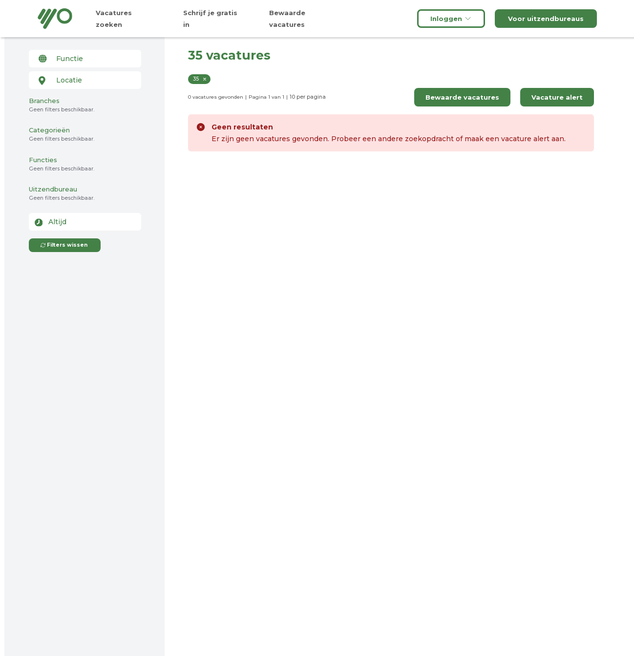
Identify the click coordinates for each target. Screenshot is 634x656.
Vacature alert (557, 97)
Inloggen (451, 18)
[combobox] (85, 58)
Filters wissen (63, 245)
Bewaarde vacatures (462, 97)
